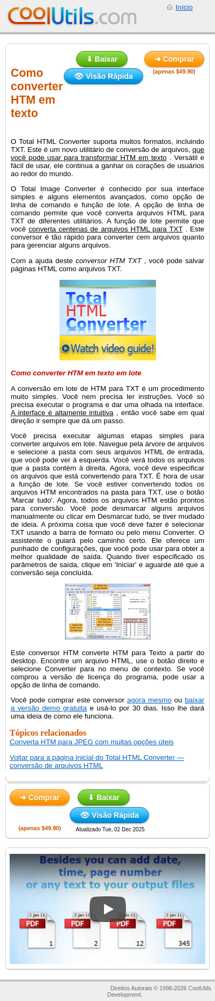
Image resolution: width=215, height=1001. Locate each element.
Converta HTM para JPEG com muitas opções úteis (92, 742)
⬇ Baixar (102, 59)
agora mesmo (149, 700)
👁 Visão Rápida (103, 76)
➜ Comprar (174, 59)
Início (184, 7)
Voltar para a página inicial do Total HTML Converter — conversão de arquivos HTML (97, 761)
